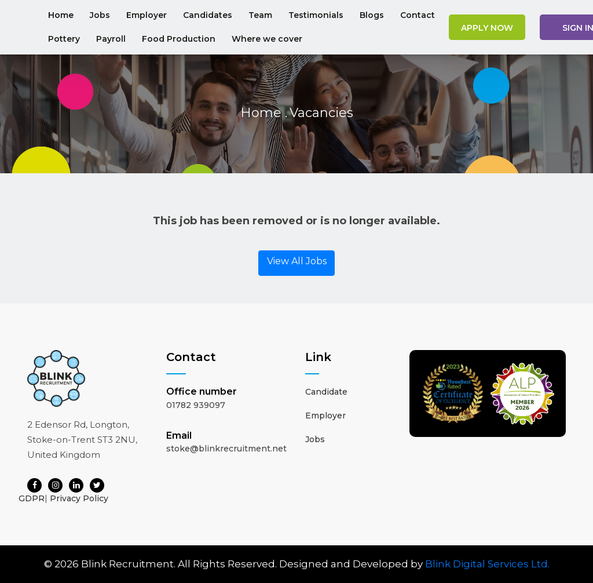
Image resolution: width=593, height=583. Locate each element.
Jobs (100, 15)
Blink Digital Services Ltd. (487, 564)
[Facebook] (34, 485)
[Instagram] (55, 485)
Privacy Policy (79, 498)
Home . (263, 113)
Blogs (372, 15)
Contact (417, 15)
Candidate (326, 392)
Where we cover (267, 39)
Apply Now (487, 28)
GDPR (32, 498)
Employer (146, 15)
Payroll (111, 39)
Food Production (178, 39)
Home (61, 15)
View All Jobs (297, 261)
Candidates (207, 15)
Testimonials (315, 15)
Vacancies (321, 113)
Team (260, 15)
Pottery (64, 39)
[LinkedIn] (76, 485)
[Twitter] (97, 485)
